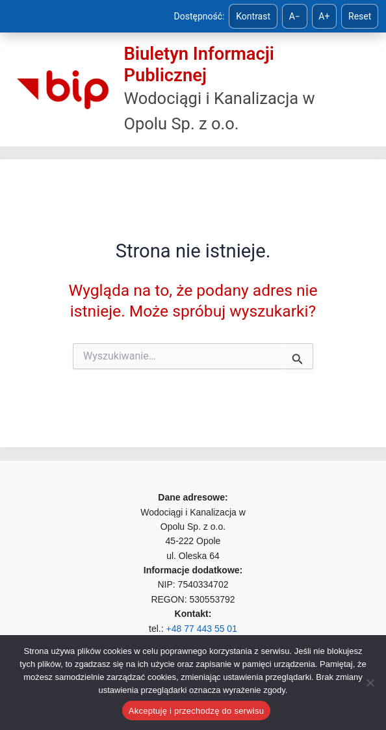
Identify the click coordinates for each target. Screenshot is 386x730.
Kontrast (253, 16)
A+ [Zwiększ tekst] (323, 16)
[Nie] (369, 682)
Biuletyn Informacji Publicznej (198, 65)
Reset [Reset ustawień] (359, 16)
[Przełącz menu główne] (358, 90)
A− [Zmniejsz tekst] (294, 16)
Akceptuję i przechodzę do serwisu (196, 711)
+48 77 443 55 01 (201, 628)
